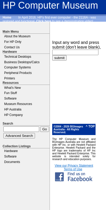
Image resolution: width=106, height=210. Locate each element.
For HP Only (12, 42)
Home (7, 17)
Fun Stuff (10, 93)
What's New (12, 88)
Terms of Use (73, 169)
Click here (43, 21)
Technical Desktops (17, 57)
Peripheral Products (18, 73)
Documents (12, 162)
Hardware (11, 151)
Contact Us (12, 47)
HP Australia (12, 109)
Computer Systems (17, 67)
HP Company (13, 115)
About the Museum (17, 36)
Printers (9, 78)
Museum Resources (18, 104)
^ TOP (90, 126)
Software (10, 98)
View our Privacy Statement (74, 165)
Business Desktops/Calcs (21, 62)
